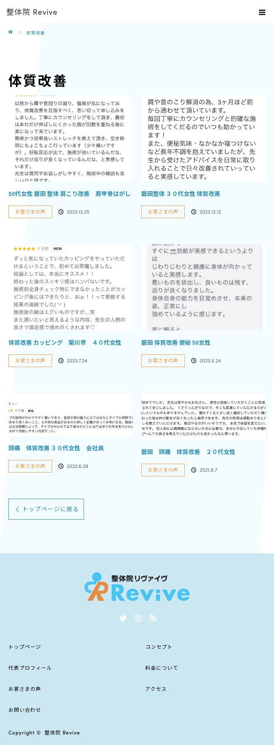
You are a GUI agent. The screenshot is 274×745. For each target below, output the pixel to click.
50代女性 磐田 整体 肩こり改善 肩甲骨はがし (69, 193)
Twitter (122, 616)
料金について (161, 667)
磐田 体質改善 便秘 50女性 (176, 342)
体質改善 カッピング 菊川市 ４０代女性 (64, 342)
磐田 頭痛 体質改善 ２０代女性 (188, 451)
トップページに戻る (50, 509)
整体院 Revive (62, 732)
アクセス (156, 688)
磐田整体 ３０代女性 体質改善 (180, 193)
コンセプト (159, 646)
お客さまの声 (30, 211)
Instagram (137, 616)
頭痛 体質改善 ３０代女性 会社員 (56, 448)
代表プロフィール (30, 667)
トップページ (24, 646)
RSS (151, 616)
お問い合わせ (24, 709)
